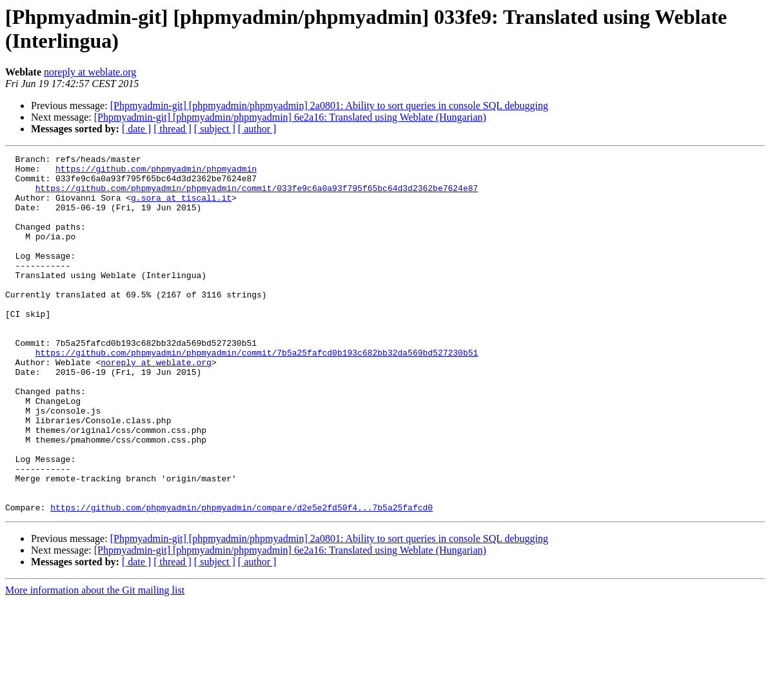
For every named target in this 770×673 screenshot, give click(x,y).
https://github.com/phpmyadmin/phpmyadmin (156, 172)
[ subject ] (214, 128)
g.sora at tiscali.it (181, 207)
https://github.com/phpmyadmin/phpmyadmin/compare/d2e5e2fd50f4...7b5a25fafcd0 (241, 579)
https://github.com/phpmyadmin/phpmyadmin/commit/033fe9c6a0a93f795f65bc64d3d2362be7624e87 (256, 195)
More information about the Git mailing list (94, 661)
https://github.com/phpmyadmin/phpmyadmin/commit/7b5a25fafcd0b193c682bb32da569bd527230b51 (256, 393)
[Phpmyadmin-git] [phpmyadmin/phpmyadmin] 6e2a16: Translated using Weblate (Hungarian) (290, 117)
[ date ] (136, 128)
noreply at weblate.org (90, 71)
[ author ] (257, 128)
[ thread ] (172, 128)
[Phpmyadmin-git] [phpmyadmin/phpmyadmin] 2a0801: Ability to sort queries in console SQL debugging (329, 105)
